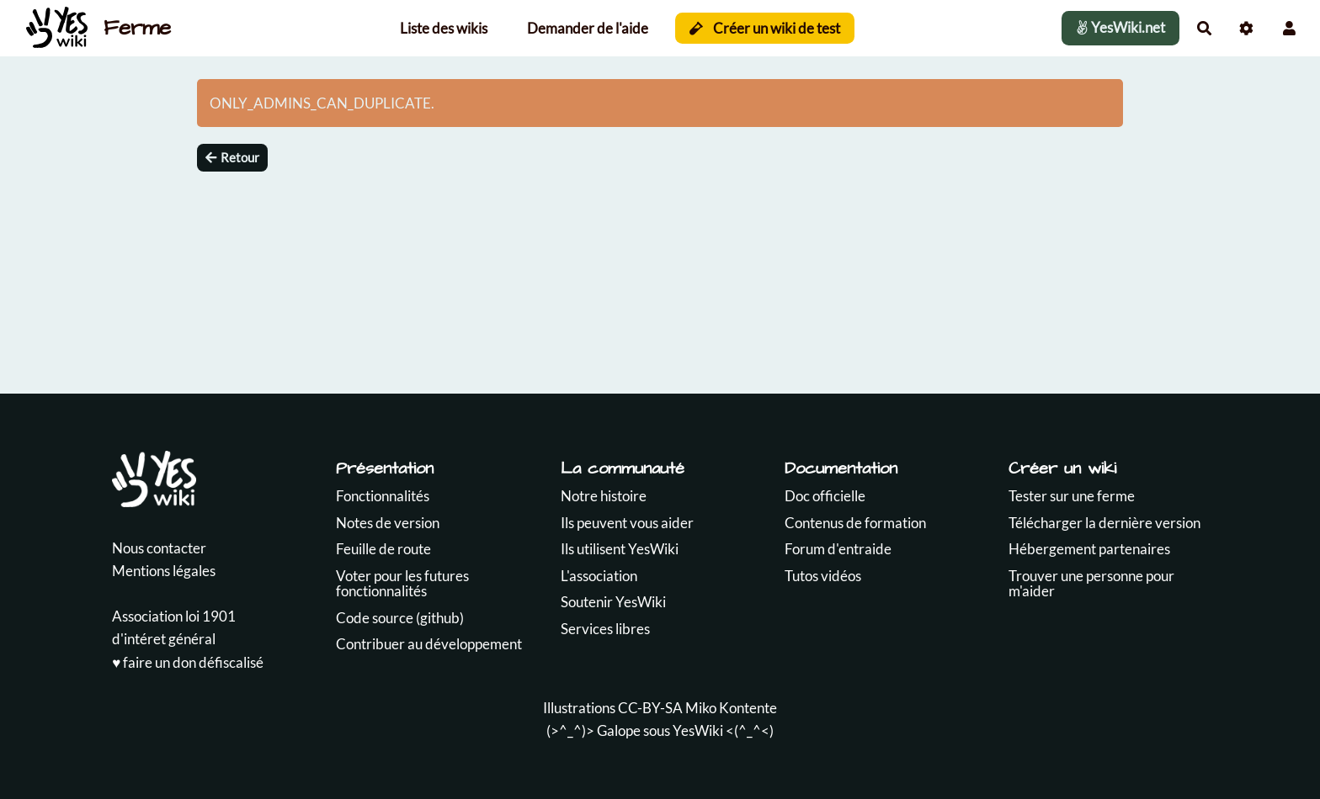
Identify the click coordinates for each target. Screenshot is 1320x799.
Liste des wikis (443, 28)
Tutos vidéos (823, 576)
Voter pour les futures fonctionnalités (402, 584)
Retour (232, 157)
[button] (1289, 28)
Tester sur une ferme (1072, 496)
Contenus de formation (855, 523)
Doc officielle (825, 496)
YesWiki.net (1120, 27)
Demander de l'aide (587, 28)
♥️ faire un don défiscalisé (187, 662)
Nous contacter (159, 548)
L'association (599, 576)
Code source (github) (400, 618)
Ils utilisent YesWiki (620, 549)
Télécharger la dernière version (1104, 523)
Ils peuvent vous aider (627, 523)
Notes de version (387, 523)
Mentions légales (164, 570)
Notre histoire (604, 496)
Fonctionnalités (382, 496)
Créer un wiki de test (764, 28)
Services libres (605, 629)
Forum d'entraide (838, 549)
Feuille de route (383, 549)
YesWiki (698, 730)
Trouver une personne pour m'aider (1091, 584)
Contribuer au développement (429, 644)
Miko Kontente (731, 708)
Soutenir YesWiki (613, 602)
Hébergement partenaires (1089, 549)
